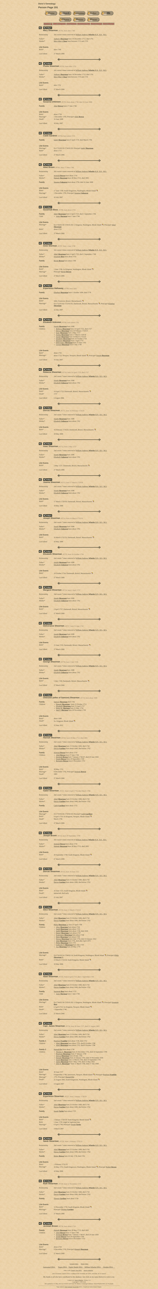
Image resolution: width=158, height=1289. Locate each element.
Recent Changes (96, 24)
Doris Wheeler (79, 1280)
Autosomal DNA (49, 1267)
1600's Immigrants (59, 24)
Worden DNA (108, 1267)
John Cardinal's (68, 1287)
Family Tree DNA (76, 1270)
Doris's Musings (108, 24)
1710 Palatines (71, 24)
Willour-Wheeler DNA (92, 1267)
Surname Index (74, 1264)
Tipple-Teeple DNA (75, 1267)
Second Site (76, 1287)
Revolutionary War (83, 24)
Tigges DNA (62, 1267)
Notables (47, 24)
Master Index (84, 1264)
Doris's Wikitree (88, 1270)
